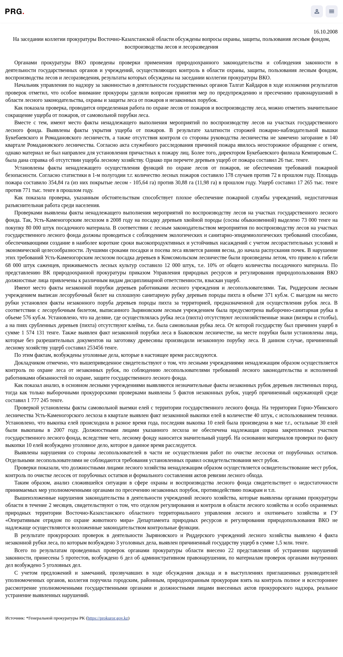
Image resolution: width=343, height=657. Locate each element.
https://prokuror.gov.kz (107, 617)
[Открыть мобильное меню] (332, 11)
